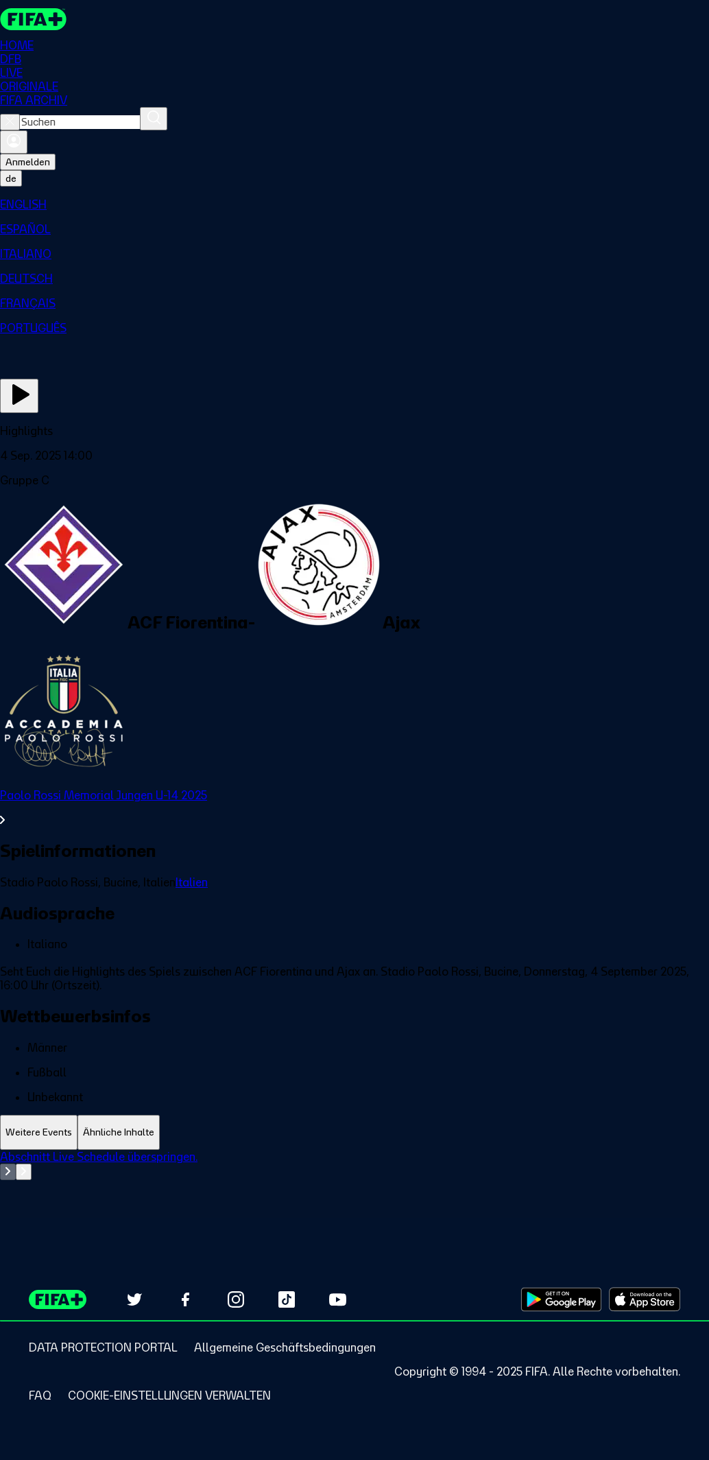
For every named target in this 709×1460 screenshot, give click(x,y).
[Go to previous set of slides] (8, 1172)
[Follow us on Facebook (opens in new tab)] (185, 1299)
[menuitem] (354, 204)
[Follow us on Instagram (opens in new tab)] (236, 1299)
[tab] (38, 1132)
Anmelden (27, 162)
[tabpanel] (354, 1184)
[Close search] (10, 122)
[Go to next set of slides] (24, 1172)
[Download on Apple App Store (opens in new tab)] (644, 1299)
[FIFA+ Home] (33, 19)
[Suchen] (153, 118)
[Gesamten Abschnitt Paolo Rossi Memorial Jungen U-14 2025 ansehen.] (354, 807)
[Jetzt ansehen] (19, 396)
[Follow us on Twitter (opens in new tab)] (134, 1299)
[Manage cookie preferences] (169, 1395)
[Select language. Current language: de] (11, 178)
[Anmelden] (13, 142)
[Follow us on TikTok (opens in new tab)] (287, 1299)
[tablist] (354, 1132)
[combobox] (80, 122)
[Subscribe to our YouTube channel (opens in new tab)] (337, 1299)
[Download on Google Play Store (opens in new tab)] (561, 1299)
